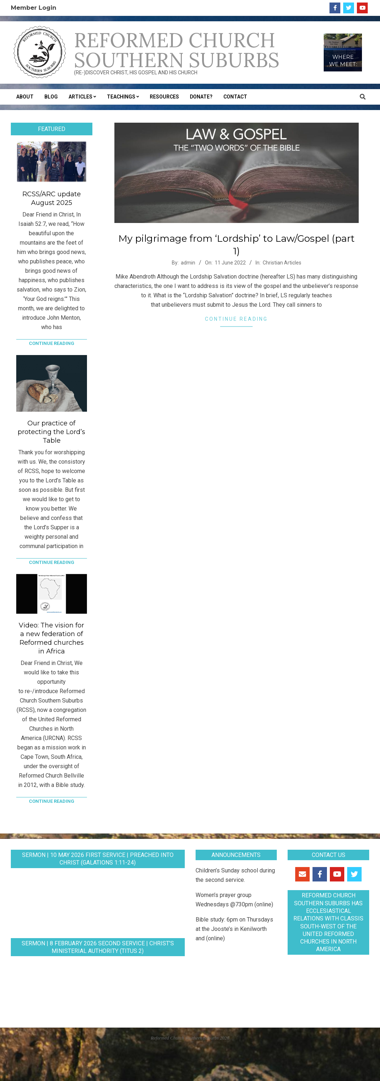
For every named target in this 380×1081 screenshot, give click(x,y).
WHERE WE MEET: (343, 60)
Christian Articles (282, 263)
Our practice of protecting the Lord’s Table (51, 432)
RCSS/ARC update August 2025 (51, 198)
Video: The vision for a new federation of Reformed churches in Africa (51, 638)
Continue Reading (236, 319)
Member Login (33, 7)
